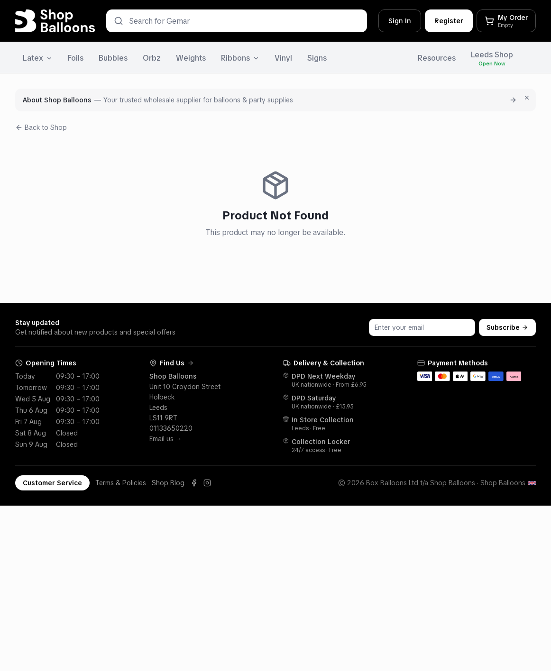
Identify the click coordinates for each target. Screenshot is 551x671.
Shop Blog (168, 483)
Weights (191, 58)
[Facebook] (194, 483)
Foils (75, 58)
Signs (317, 58)
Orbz (152, 58)
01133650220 (171, 428)
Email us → (165, 439)
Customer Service (52, 483)
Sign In (399, 21)
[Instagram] (207, 483)
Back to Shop (41, 127)
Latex (38, 58)
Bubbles (113, 58)
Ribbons (240, 58)
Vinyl (283, 58)
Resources (437, 58)
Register (448, 21)
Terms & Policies (120, 483)
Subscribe (507, 327)
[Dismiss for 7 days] (527, 97)
